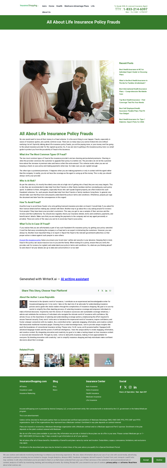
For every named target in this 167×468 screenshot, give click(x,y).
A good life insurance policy (30, 240)
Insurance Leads (26, 390)
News (55, 390)
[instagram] (130, 387)
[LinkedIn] (106, 290)
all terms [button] (124, 462)
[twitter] (125, 387)
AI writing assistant (75, 279)
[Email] (110, 290)
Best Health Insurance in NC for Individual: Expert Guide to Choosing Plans (133, 72)
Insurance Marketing (27, 393)
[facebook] (120, 387)
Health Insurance (92, 393)
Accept (146, 460)
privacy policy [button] (111, 462)
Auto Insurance (91, 387)
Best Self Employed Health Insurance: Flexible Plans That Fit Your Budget (132, 111)
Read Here (133, 462)
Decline (159, 460)
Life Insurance (91, 400)
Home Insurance (92, 390)
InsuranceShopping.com (33, 381)
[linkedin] (135, 387)
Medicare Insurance (93, 397)
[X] (102, 290)
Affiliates (23, 387)
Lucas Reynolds (46, 297)
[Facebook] (98, 290)
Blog (54, 387)
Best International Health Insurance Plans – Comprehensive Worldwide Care (133, 91)
